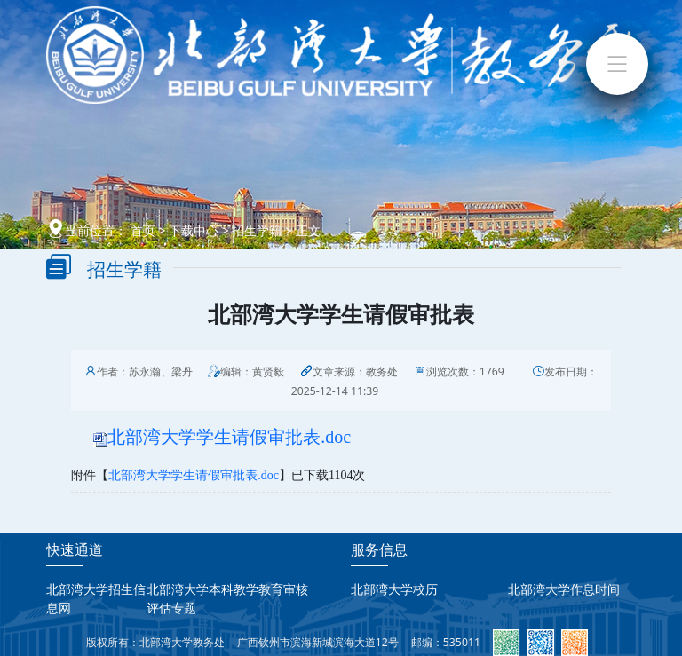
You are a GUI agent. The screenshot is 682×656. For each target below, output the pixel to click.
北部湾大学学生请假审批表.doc (229, 437)
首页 (143, 230)
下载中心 (193, 230)
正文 (308, 230)
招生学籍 (257, 230)
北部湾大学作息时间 (564, 589)
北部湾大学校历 (394, 589)
